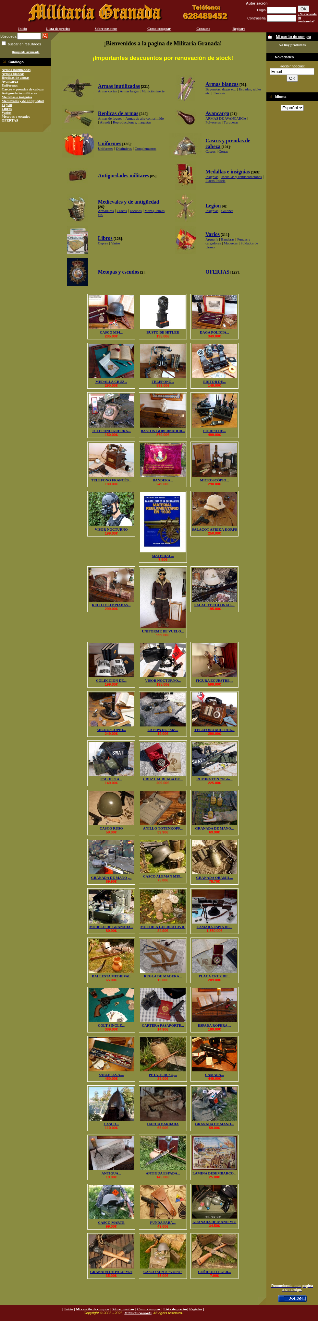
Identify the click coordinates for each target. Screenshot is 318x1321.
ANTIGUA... (111, 1173)
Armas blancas (13, 74)
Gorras (223, 151)
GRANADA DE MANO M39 (214, 1222)
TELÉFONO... (163, 381)
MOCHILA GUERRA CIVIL (163, 927)
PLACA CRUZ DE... (214, 976)
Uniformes (10, 85)
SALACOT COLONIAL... (214, 605)
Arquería (211, 239)
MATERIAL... (163, 556)
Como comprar (159, 28)
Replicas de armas (16, 77)
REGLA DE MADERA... (163, 976)
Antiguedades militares (19, 93)
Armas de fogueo (110, 118)
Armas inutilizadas (16, 70)
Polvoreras (213, 122)
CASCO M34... (111, 332)
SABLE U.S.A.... (111, 1075)
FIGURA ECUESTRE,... (214, 680)
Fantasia (220, 93)
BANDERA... (163, 480)
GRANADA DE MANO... (214, 828)
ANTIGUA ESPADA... (163, 1173)
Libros (7, 109)
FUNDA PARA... (163, 1222)
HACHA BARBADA (162, 1124)
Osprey (103, 243)
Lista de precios (58, 28)
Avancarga (10, 81)
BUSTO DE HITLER (163, 332)
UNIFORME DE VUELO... (163, 631)
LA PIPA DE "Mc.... (162, 730)
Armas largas (129, 91)
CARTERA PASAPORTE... (163, 1025)
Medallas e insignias (17, 97)
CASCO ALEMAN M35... (163, 876)
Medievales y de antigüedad (23, 101)
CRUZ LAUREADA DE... (163, 779)
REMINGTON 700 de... (214, 779)
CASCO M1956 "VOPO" (162, 1272)
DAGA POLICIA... (214, 332)
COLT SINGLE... (111, 1025)
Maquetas (231, 243)
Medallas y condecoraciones (241, 177)
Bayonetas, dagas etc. (220, 89)
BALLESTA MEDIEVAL (111, 976)
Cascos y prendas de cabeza (22, 89)
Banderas (227, 239)
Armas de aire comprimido (145, 118)
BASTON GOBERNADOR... (163, 431)
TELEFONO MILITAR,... (214, 730)
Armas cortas (107, 91)
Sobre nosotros (106, 28)
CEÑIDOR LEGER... (214, 1272)
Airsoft (105, 122)
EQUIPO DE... (214, 431)
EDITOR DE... (214, 381)
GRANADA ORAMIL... (214, 877)
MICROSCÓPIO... (214, 480)
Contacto (203, 28)
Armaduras (106, 211)
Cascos (210, 151)
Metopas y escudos (16, 116)
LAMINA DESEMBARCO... (214, 1173)
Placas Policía (215, 181)
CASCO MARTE (111, 1222)
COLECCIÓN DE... (111, 680)
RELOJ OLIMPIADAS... (111, 605)
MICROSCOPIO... (111, 730)
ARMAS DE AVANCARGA (225, 118)
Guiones (227, 211)
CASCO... (111, 1124)
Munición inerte (153, 91)
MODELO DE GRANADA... (111, 927)
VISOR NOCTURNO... (163, 680)
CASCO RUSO (111, 828)
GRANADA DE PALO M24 (111, 1272)
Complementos (145, 148)
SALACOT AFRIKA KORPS (214, 529)
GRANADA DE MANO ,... (111, 877)
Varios (6, 112)
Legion (7, 105)
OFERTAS (10, 120)
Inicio (22, 28)
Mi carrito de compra (92, 1309)
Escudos (136, 211)
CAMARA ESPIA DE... (214, 927)
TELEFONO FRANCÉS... (111, 480)
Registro (238, 28)
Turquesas (231, 122)
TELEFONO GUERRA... (111, 431)
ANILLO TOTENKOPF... (163, 828)
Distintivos (124, 148)
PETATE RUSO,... (163, 1075)
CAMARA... (214, 1075)
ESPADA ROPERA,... (214, 1025)
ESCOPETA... (111, 779)
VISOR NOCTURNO (111, 529)
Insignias (211, 177)
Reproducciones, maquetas (132, 122)
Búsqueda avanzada (25, 52)
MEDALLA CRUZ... (111, 381)
